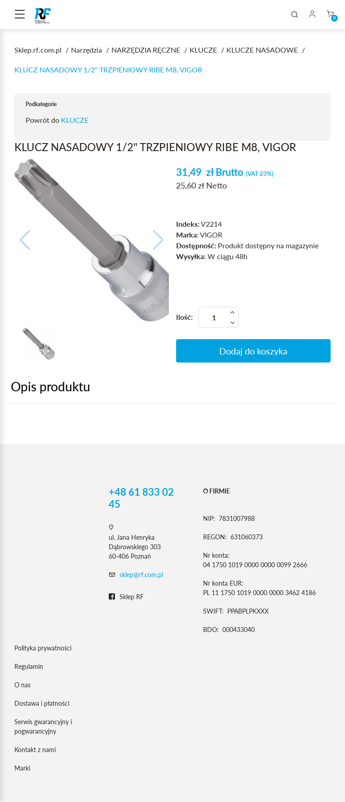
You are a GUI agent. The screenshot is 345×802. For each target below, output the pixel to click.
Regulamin (28, 666)
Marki (22, 768)
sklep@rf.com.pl (141, 574)
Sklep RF (126, 597)
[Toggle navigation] (20, 15)
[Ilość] (219, 317)
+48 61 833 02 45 (141, 498)
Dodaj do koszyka (253, 350)
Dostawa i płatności (41, 703)
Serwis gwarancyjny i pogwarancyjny (43, 726)
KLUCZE (74, 120)
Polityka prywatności (42, 648)
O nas (22, 685)
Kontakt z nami (35, 749)
